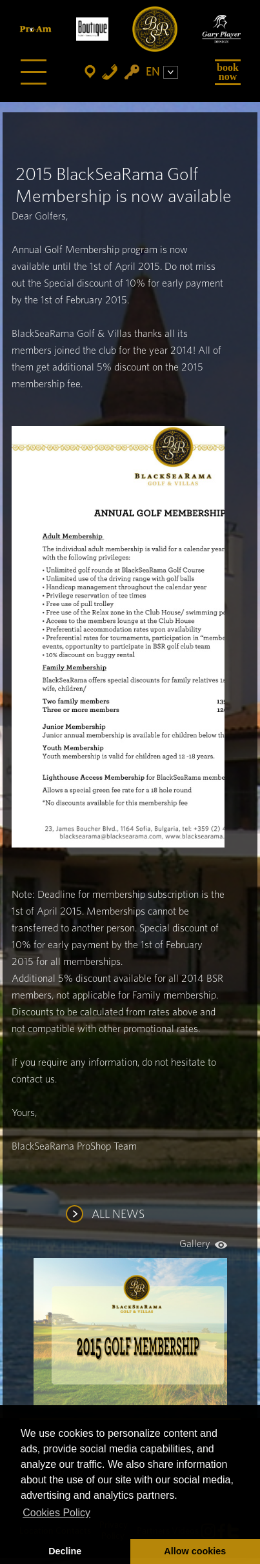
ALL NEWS (118, 1215)
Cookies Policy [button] (56, 1512)
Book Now (228, 72)
